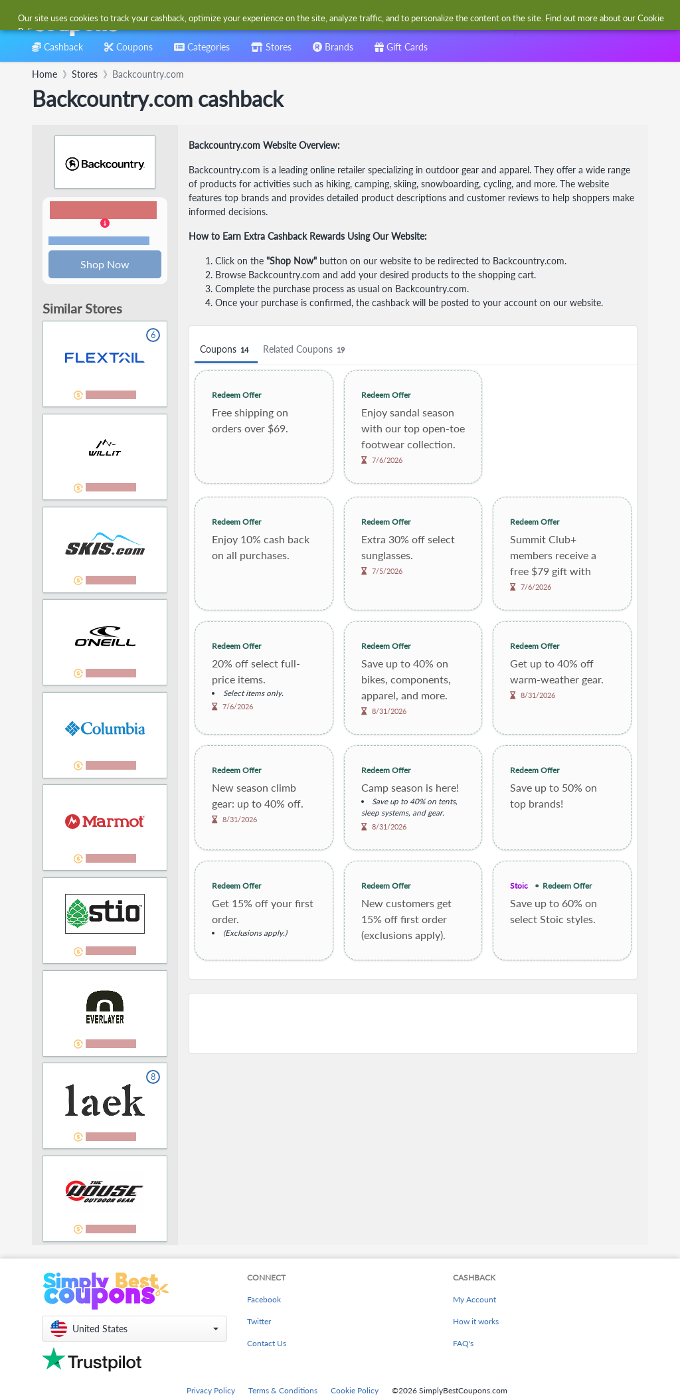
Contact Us (266, 1345)
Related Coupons (306, 349)
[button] (105, 224)
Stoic (519, 886)
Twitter (259, 1323)
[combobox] (318, 19)
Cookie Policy (355, 1392)
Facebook (264, 1301)
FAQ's (463, 1345)
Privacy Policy (211, 1392)
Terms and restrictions (99, 241)
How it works (476, 1323)
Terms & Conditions (282, 1392)
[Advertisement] (413, 1023)
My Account (474, 1301)
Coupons (226, 349)
